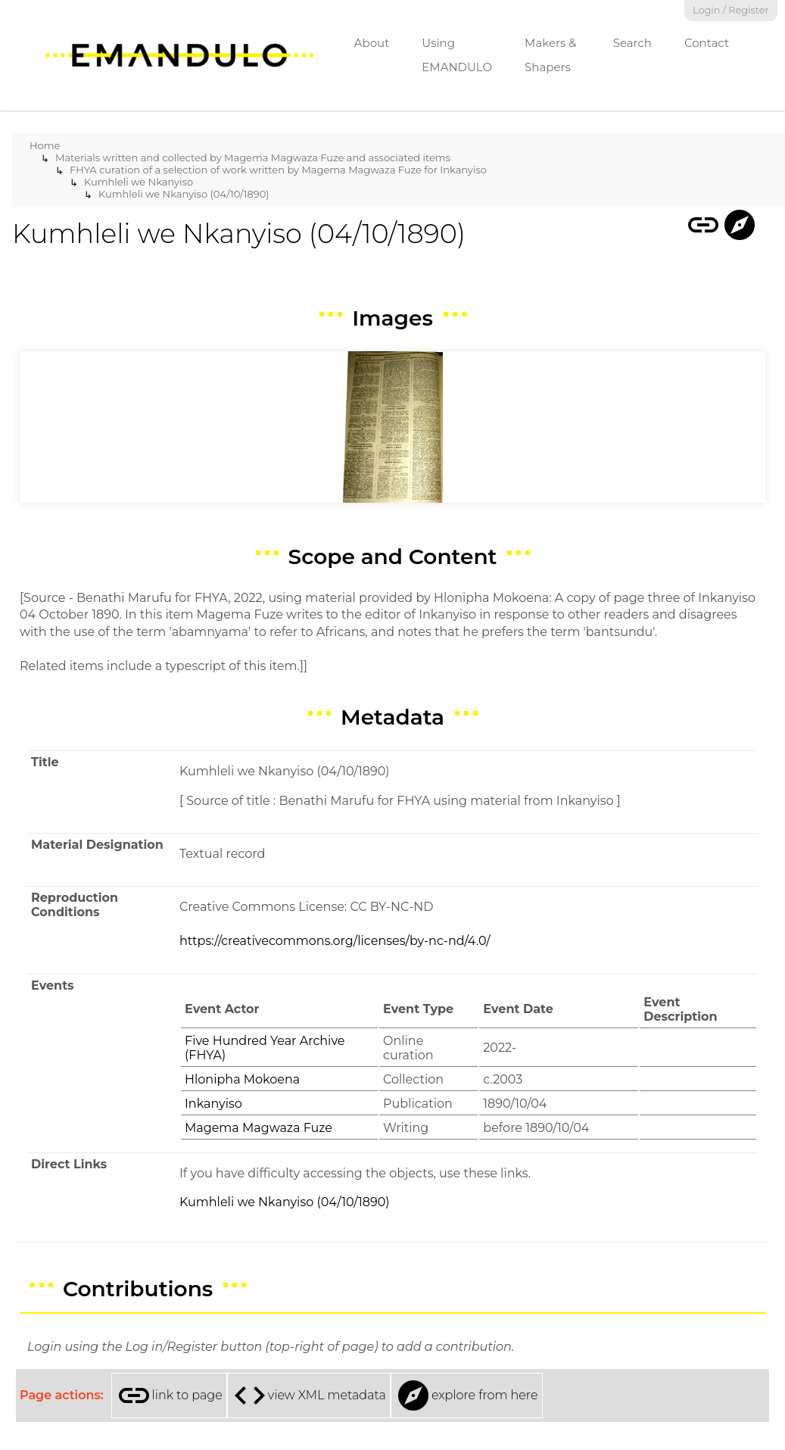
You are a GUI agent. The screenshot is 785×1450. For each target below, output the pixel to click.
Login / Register (731, 10)
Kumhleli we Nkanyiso (138, 182)
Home (45, 145)
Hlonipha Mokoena (242, 1079)
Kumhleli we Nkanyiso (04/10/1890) (183, 194)
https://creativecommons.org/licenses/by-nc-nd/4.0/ (335, 941)
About (372, 43)
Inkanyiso (213, 1103)
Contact (706, 43)
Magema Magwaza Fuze (258, 1128)
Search (632, 43)
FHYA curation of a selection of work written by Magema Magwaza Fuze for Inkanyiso (278, 170)
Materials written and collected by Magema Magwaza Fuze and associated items (252, 157)
